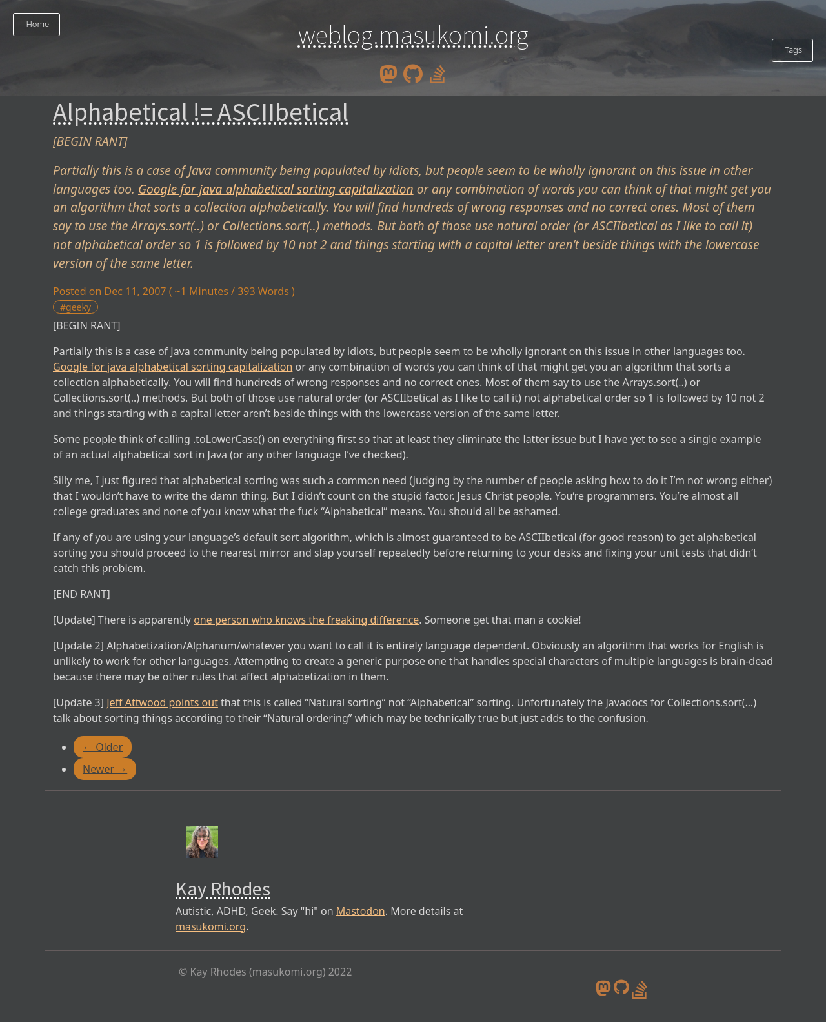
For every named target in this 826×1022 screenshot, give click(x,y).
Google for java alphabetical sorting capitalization (276, 189)
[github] (413, 73)
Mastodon (360, 911)
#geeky (75, 307)
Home (36, 24)
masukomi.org (211, 926)
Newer (105, 769)
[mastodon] (388, 73)
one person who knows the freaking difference (306, 620)
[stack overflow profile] (437, 73)
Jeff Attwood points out (162, 702)
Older (103, 747)
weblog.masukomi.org (413, 35)
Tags (792, 50)
